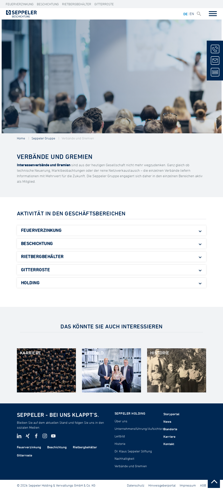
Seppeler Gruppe (43, 138)
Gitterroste (104, 4)
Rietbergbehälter (76, 4)
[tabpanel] (112, 76)
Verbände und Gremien (78, 138)
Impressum (188, 485)
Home (21, 138)
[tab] (111, 230)
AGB (203, 485)
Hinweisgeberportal (162, 485)
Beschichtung (48, 4)
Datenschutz (135, 485)
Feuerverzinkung (20, 4)
